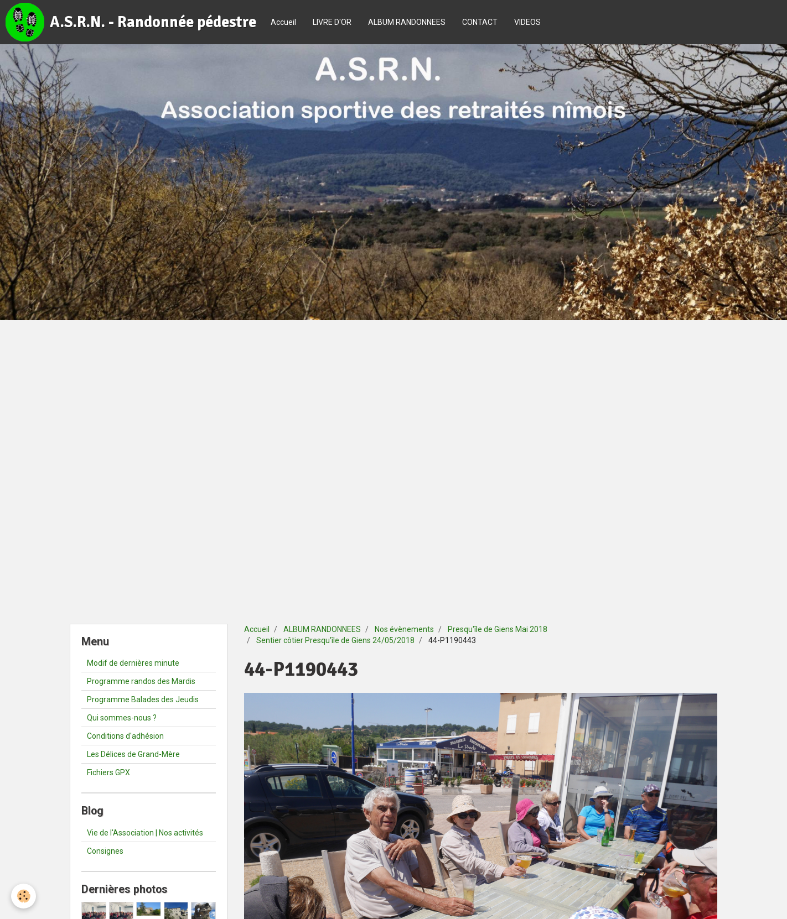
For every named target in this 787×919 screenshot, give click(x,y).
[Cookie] (23, 896)
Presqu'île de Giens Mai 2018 (497, 629)
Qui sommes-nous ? (122, 717)
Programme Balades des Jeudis (143, 699)
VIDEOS (527, 22)
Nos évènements (404, 629)
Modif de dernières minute (133, 663)
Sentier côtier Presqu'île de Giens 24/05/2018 (335, 640)
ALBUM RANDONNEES (407, 22)
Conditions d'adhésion (125, 736)
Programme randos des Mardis (141, 681)
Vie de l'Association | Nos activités (145, 832)
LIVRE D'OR (332, 22)
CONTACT (480, 22)
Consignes (105, 851)
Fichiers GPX (108, 772)
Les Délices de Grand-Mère (133, 754)
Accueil (283, 22)
